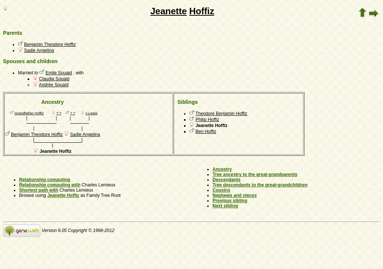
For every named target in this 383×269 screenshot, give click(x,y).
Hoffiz (201, 11)
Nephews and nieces (234, 195)
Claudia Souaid (54, 78)
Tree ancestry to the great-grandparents (254, 174)
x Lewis (92, 113)
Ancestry (222, 169)
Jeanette (168, 11)
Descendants (226, 179)
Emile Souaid (59, 72)
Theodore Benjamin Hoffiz (222, 113)
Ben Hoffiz (206, 131)
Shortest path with (38, 190)
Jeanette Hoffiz (63, 195)
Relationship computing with (49, 185)
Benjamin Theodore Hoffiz (50, 44)
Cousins (221, 190)
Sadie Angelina (39, 50)
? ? (58, 113)
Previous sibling (229, 200)
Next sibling (225, 205)
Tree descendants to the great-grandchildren (259, 185)
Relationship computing (44, 179)
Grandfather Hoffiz (29, 113)
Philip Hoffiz (207, 119)
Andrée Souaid (53, 84)
